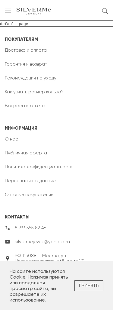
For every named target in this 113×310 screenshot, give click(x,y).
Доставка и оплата (26, 50)
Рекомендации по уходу (30, 78)
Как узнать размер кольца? (34, 92)
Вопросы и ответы (25, 105)
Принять (89, 285)
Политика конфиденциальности (39, 167)
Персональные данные (30, 180)
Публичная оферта (26, 153)
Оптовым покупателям (29, 194)
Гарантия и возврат (26, 64)
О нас (11, 139)
